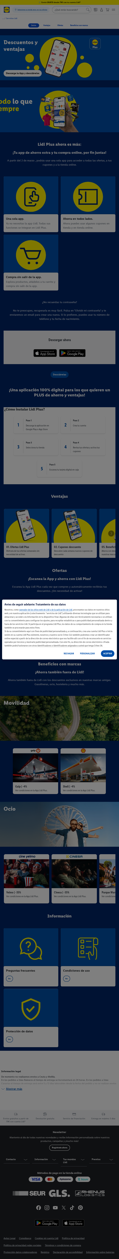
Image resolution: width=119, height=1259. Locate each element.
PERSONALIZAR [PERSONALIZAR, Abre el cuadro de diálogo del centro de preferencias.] (87, 653)
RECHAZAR (69, 653)
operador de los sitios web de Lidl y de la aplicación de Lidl (45, 609)
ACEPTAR (107, 653)
